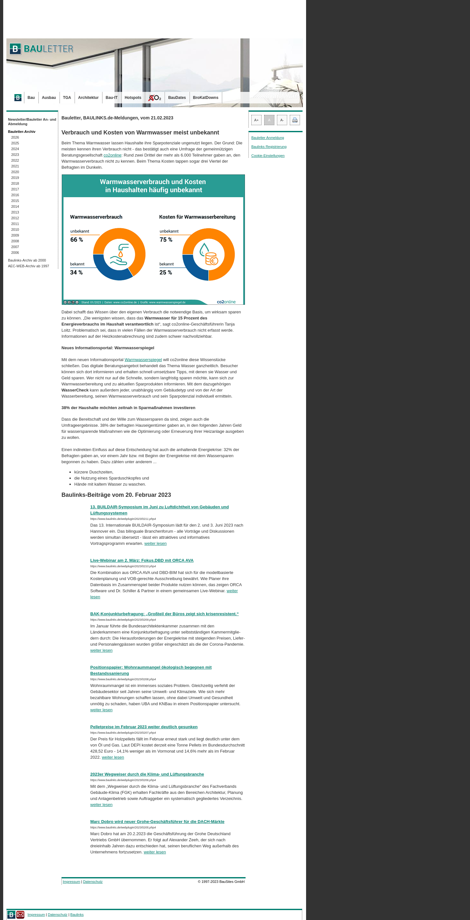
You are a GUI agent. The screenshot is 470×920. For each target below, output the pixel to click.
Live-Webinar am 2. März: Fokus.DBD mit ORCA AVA (142, 560)
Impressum (71, 882)
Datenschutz (92, 882)
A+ (256, 120)
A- (282, 120)
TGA (67, 97)
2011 (15, 224)
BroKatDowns (205, 97)
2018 (15, 183)
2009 (15, 235)
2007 (15, 247)
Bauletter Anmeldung (267, 138)
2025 (15, 143)
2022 (15, 160)
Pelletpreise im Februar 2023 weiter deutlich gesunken (144, 726)
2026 (15, 137)
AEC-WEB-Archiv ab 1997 (28, 266)
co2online (113, 155)
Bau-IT (112, 97)
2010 (15, 229)
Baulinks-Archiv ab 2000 (27, 260)
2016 (15, 195)
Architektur (88, 97)
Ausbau (49, 97)
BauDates (177, 97)
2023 (15, 155)
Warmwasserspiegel (143, 359)
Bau (31, 97)
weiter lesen (155, 543)
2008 (15, 241)
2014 (15, 206)
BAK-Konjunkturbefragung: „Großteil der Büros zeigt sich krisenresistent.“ (164, 613)
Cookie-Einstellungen (268, 155)
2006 (15, 252)
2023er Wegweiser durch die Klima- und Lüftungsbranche (147, 774)
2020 (15, 172)
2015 (15, 201)
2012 (15, 218)
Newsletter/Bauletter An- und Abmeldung (32, 121)
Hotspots (133, 97)
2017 (15, 189)
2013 (15, 212)
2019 (15, 178)
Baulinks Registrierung (269, 147)
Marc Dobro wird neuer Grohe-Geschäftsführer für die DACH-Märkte (157, 821)
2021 (15, 166)
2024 (15, 149)
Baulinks (77, 914)
